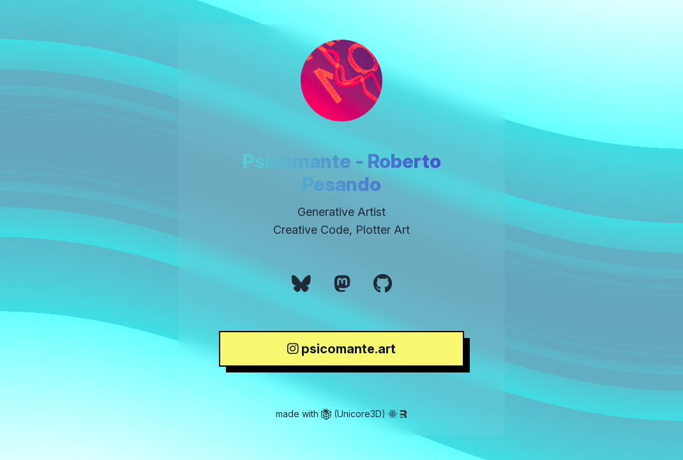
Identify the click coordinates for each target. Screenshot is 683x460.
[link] (301, 283)
